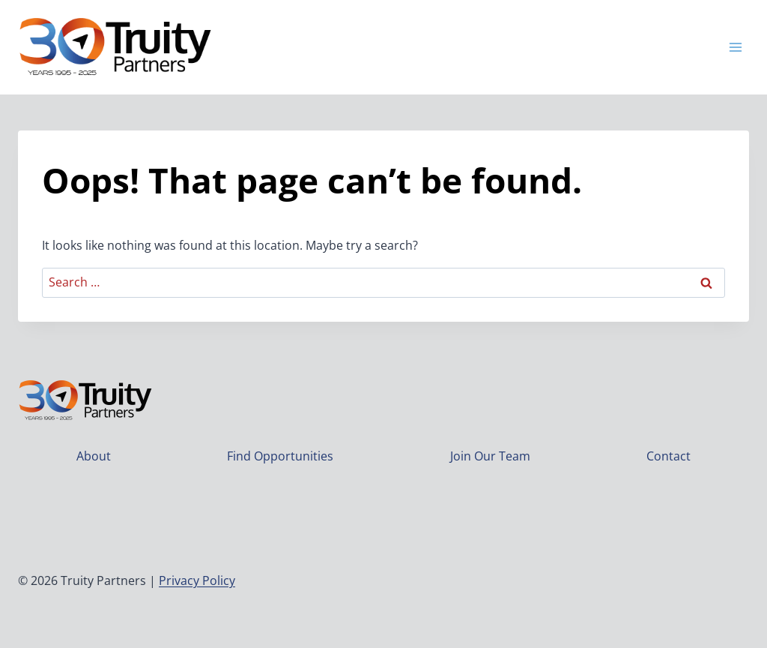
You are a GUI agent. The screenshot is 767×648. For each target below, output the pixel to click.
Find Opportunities (280, 456)
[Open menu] (735, 46)
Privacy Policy (197, 580)
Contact (668, 456)
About (93, 456)
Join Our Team (490, 456)
